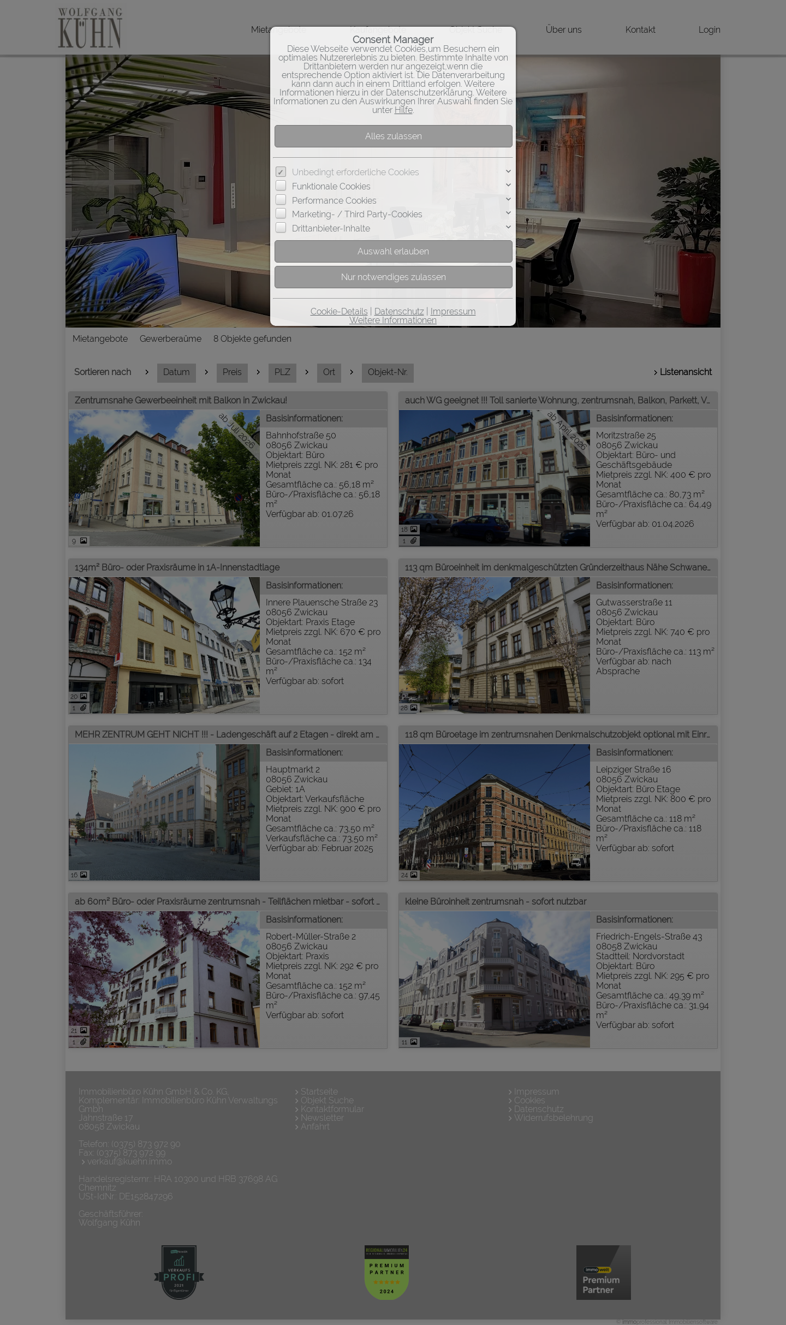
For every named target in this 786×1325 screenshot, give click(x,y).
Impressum (453, 311)
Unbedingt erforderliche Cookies (355, 172)
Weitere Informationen (393, 320)
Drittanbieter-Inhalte (331, 228)
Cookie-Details (339, 311)
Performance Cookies (334, 200)
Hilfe (404, 110)
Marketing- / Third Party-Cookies (357, 214)
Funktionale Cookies (331, 186)
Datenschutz (399, 311)
